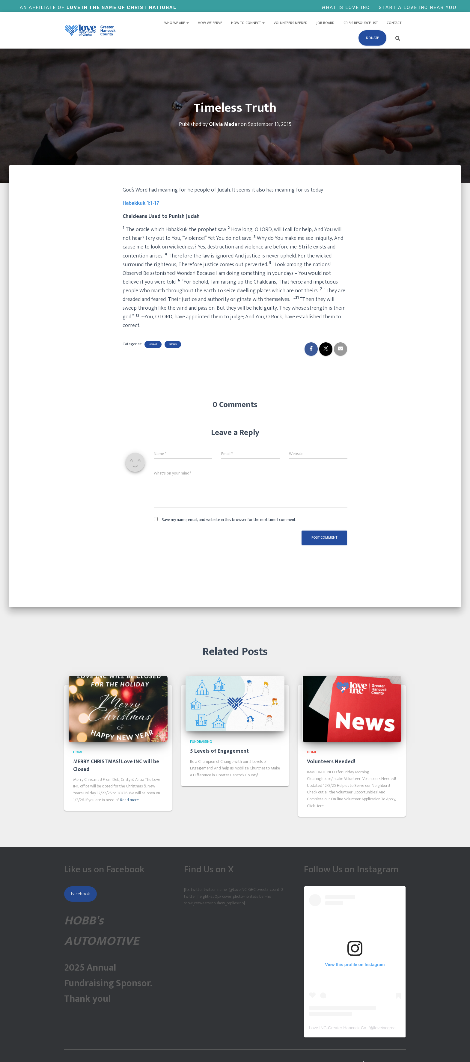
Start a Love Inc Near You (418, 7)
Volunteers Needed (291, 23)
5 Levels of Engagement (219, 751)
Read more (129, 800)
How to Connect (248, 23)
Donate (372, 38)
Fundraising (201, 742)
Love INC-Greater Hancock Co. (338, 1027)
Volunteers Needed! (331, 761)
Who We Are (176, 23)
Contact (394, 23)
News (173, 344)
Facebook (80, 894)
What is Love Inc (346, 7)
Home (153, 344)
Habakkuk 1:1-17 (141, 203)
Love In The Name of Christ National (122, 7)
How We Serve (210, 23)
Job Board (326, 23)
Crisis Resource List (361, 23)
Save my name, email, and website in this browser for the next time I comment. (229, 519)
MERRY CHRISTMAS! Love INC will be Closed (116, 765)
